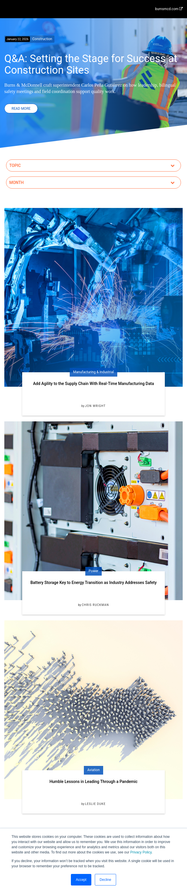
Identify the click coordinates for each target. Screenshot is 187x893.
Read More (21, 109)
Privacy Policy (141, 852)
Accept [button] (81, 880)
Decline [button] (105, 880)
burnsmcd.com (169, 9)
